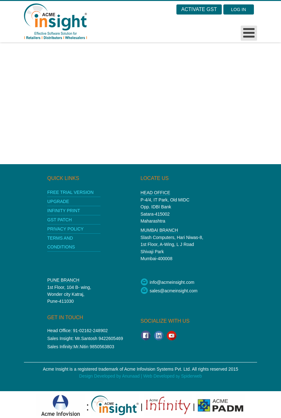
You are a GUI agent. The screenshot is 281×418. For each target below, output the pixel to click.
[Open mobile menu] (249, 33)
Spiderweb (191, 376)
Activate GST (199, 9)
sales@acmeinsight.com (169, 290)
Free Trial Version (70, 192)
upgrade (58, 201)
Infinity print (63, 210)
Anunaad (131, 376)
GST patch (59, 219)
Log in (238, 9)
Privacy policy (65, 228)
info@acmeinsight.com (167, 282)
